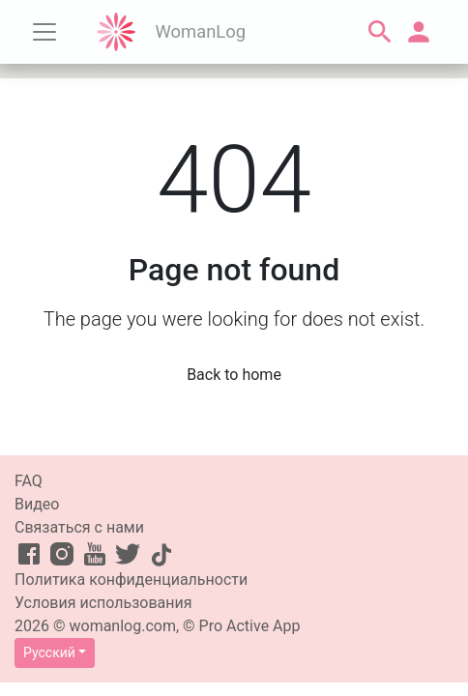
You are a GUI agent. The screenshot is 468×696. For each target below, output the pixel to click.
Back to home (234, 374)
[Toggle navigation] (44, 32)
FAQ (29, 481)
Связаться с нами (79, 527)
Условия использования (103, 603)
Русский (49, 652)
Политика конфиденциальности (131, 579)
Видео (37, 504)
